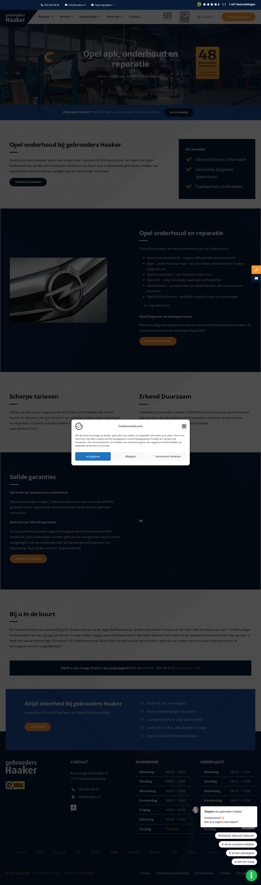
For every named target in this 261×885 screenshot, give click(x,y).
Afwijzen (130, 456)
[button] (184, 426)
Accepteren (93, 456)
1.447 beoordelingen (242, 4)
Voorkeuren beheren (168, 456)
